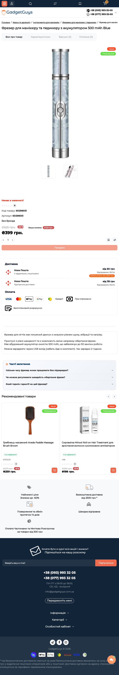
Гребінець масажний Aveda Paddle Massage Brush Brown (28, 444)
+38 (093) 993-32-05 (100, 10)
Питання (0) (86, 36)
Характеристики (40, 36)
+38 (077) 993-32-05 (100, 14)
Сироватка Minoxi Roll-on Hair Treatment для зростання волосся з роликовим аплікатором (88, 444)
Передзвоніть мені (59, 600)
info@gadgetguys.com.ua (59, 591)
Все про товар (14, 36)
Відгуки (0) (65, 36)
